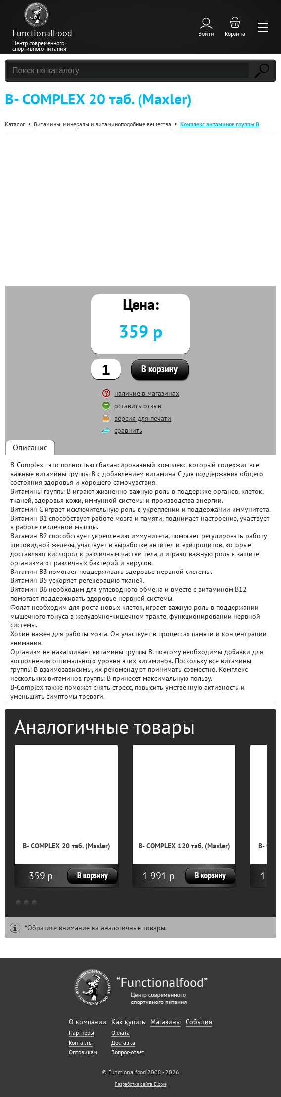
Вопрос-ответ (127, 1052)
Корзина (235, 33)
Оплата (120, 1032)
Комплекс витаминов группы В (219, 124)
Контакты (81, 1042)
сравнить (128, 430)
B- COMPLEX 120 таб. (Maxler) (184, 845)
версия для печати (142, 418)
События (199, 1021)
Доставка (123, 1042)
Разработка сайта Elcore (141, 1084)
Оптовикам (83, 1052)
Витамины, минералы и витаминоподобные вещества (102, 124)
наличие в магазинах (146, 393)
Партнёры (81, 1032)
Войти (206, 33)
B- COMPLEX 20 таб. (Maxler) (66, 845)
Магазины (165, 1021)
